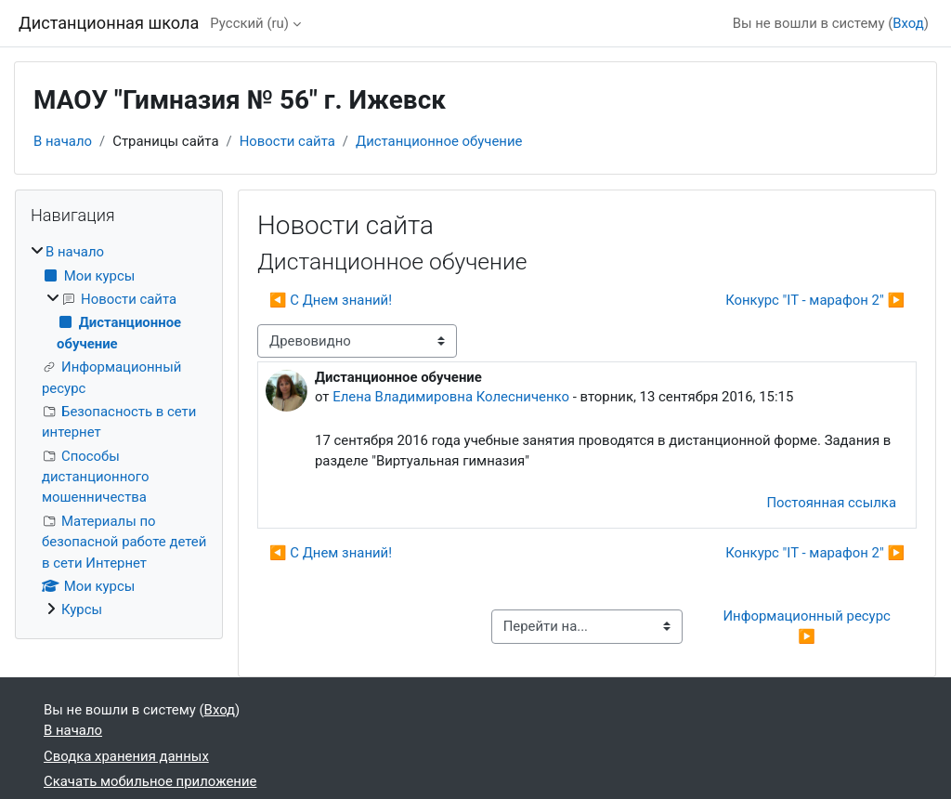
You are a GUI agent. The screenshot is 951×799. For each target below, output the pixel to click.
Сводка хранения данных (126, 756)
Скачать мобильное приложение (150, 781)
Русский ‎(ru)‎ (249, 23)
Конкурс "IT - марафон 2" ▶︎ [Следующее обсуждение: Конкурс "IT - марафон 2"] (815, 300)
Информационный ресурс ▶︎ (808, 626)
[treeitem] (119, 431)
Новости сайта (287, 141)
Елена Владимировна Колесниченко (450, 396)
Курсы (81, 609)
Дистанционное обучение (439, 141)
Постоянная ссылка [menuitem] (831, 502)
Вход (908, 23)
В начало (62, 141)
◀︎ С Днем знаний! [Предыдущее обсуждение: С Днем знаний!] (330, 300)
